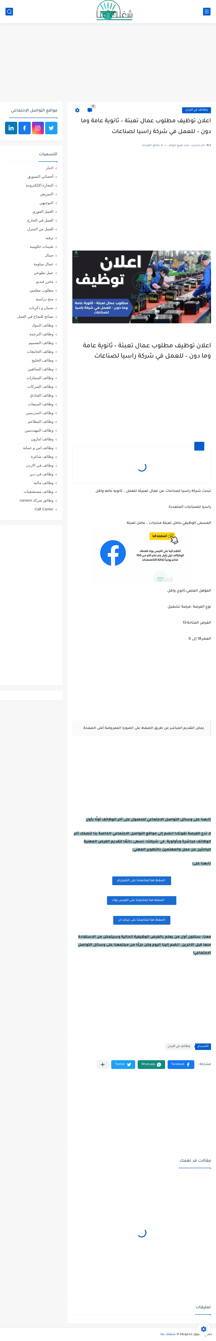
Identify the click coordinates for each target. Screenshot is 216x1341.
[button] (181, 1064)
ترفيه (49, 238)
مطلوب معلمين (41, 290)
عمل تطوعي (43, 273)
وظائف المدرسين (39, 413)
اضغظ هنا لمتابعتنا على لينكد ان (141, 920)
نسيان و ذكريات (41, 308)
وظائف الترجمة (41, 334)
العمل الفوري (42, 211)
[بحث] (9, 12)
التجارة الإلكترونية (39, 185)
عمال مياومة (43, 264)
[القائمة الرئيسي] (207, 12)
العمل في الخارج (40, 220)
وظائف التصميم (41, 343)
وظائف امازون (42, 439)
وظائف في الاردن (196, 110)
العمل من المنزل (40, 229)
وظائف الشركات (40, 386)
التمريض (46, 194)
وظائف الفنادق (41, 395)
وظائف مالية (43, 483)
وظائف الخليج (42, 360)
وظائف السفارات (39, 378)
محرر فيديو (44, 281)
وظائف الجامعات (40, 351)
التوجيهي (46, 203)
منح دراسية (44, 299)
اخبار (49, 168)
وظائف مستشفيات (38, 491)
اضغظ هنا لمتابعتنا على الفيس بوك (141, 900)
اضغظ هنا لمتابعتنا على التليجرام (141, 880)
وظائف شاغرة (42, 456)
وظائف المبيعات (40, 404)
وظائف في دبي (41, 474)
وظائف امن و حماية (38, 448)
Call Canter (44, 509)
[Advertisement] (108, 63)
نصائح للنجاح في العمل (35, 316)
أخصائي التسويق (40, 176)
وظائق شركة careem (36, 500)
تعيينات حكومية (41, 246)
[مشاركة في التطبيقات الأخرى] (103, 1064)
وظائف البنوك (42, 325)
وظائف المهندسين (39, 430)
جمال (49, 255)
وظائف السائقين (40, 369)
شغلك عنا (168, 1334)
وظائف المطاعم (40, 421)
